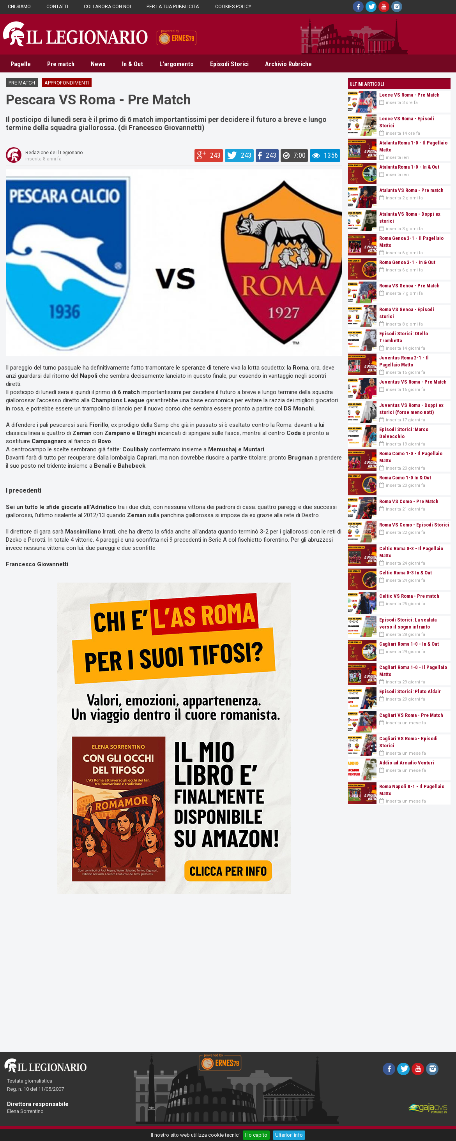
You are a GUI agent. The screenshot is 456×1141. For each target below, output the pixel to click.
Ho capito (256, 1135)
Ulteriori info (289, 1135)
